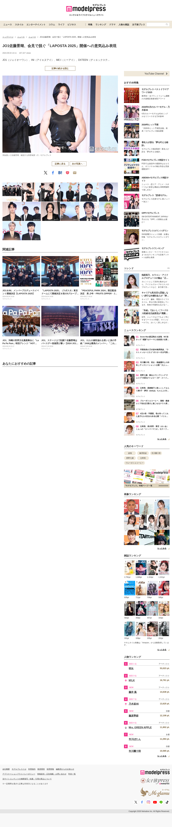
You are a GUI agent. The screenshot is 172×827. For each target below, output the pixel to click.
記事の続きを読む (60, 68)
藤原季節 (133, 715)
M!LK (132, 680)
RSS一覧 (72, 774)
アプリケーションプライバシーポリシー (18, 774)
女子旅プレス (138, 24)
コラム (52, 24)
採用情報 (50, 769)
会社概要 (6, 769)
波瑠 (130, 453)
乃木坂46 (134, 704)
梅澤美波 (143, 453)
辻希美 (143, 458)
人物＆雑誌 (124, 24)
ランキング (100, 24)
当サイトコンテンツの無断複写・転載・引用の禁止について (27, 779)
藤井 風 (133, 692)
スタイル (19, 24)
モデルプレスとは (19, 769)
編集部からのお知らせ (65, 769)
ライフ (61, 24)
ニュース (7, 24)
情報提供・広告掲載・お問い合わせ (51, 774)
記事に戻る (60, 164)
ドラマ (112, 24)
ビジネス (71, 24)
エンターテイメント (36, 24)
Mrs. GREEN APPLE (140, 727)
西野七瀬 (130, 458)
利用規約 (32, 769)
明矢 (131, 668)
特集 (90, 24)
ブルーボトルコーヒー (134, 463)
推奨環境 (41, 769)
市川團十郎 (156, 453)
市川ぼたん (135, 739)
